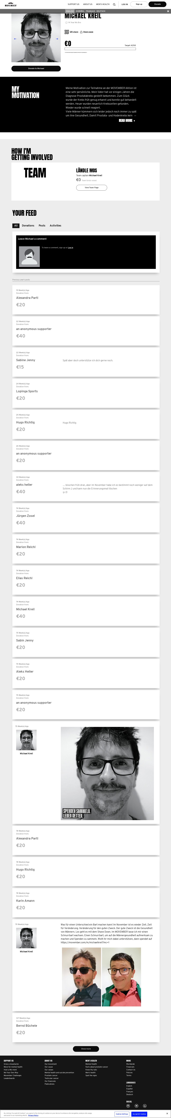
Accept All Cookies (139, 1114)
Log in (70, 248)
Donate (157, 4)
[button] (115, 4)
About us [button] (87, 4)
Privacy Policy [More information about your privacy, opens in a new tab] (33, 1115)
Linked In (145, 1106)
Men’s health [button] (102, 4)
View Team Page (92, 188)
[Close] (167, 1113)
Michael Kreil (95, 176)
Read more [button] (127, 120)
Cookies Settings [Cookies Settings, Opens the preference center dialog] (122, 1114)
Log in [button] (125, 4)
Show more (86, 1049)
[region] (85, 1114)
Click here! (128, 1106)
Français (90, 11)
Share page (86, 32)
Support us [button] (73, 4)
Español (80, 11)
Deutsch (101, 11)
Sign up (139, 4)
